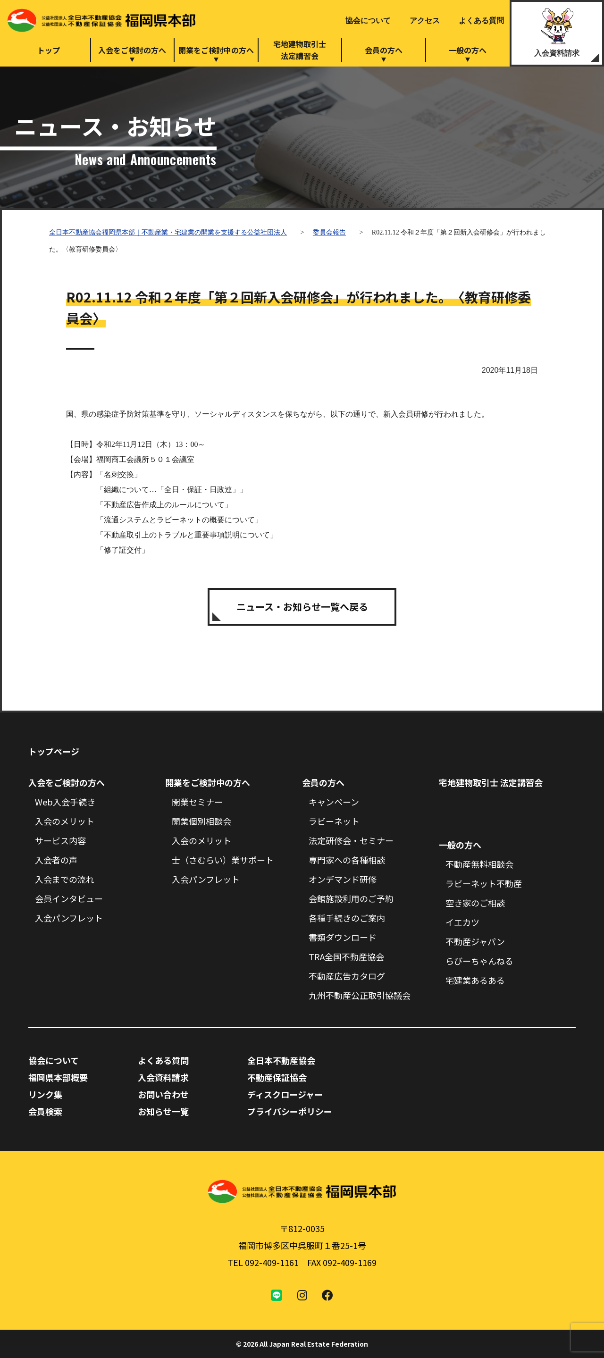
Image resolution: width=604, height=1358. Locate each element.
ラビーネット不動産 (483, 883)
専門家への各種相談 (347, 860)
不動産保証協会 (277, 1077)
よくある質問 (481, 21)
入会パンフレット (69, 918)
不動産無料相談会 (479, 864)
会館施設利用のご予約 (351, 898)
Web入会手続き (65, 802)
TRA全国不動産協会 (346, 956)
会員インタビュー (69, 898)
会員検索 (45, 1111)
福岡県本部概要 (58, 1077)
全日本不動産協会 (281, 1060)
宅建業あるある (475, 980)
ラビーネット (334, 821)
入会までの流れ (64, 879)
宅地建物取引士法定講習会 (299, 49)
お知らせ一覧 (163, 1111)
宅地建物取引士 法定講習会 (491, 782)
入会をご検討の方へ (132, 50)
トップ (48, 50)
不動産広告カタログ (347, 976)
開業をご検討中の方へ (216, 50)
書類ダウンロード (343, 937)
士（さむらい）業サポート (223, 860)
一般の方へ (468, 50)
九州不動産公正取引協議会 (360, 995)
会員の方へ (384, 50)
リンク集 (45, 1094)
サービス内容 (60, 840)
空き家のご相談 (475, 903)
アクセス (425, 21)
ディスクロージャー (285, 1094)
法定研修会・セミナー (351, 840)
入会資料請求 (556, 53)
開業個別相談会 (201, 821)
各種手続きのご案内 (347, 918)
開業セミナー (197, 802)
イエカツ (462, 922)
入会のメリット (64, 821)
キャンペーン (334, 802)
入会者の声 (56, 860)
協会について (368, 21)
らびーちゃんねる (479, 961)
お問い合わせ (163, 1094)
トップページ (53, 751)
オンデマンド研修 (343, 879)
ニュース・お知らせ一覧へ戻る (302, 606)
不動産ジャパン (475, 941)
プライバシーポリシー (289, 1111)
